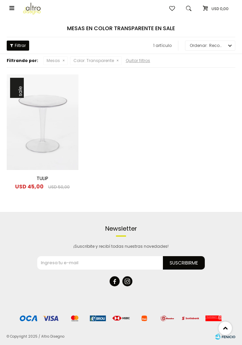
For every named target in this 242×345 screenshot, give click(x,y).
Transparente (93, 60)
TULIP (42, 178)
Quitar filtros (138, 60)
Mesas (53, 60)
